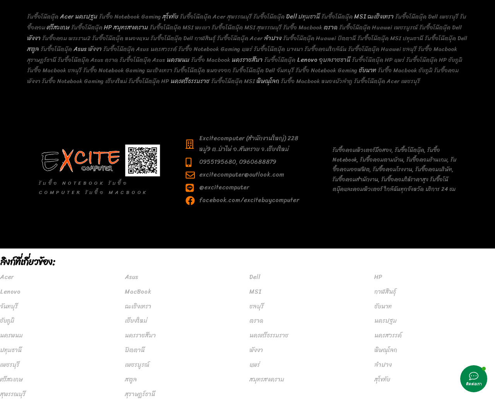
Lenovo (307, 59)
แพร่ (254, 364)
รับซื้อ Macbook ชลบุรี (54, 70)
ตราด (331, 27)
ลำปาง (273, 38)
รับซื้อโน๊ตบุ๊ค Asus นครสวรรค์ (140, 49)
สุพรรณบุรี (13, 394)
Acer (66, 16)
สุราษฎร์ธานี (140, 394)
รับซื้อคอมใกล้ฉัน (325, 49)
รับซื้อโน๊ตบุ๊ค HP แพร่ (378, 60)
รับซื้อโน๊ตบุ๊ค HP (149, 81)
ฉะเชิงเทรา (380, 16)
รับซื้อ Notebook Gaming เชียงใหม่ (84, 81)
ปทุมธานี (11, 350)
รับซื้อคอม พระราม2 (66, 38)
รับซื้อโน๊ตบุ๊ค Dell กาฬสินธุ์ (182, 38)
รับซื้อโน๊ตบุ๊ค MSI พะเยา (180, 27)
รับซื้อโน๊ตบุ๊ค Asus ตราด (88, 60)
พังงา (34, 38)
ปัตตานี (135, 350)
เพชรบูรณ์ (137, 364)
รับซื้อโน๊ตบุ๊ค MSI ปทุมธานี (390, 38)
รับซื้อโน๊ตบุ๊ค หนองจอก (202, 70)
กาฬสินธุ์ (385, 291)
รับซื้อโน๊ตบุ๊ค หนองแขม (120, 38)
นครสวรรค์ (388, 335)
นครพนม (178, 59)
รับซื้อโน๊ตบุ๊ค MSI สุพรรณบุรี (247, 27)
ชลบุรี (256, 306)
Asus (80, 49)
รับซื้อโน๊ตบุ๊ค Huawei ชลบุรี (382, 49)
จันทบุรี (9, 306)
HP (108, 27)
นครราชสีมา (247, 59)
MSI (360, 16)
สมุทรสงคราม (130, 27)
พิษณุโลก (267, 81)
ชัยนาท (367, 70)
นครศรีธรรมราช (190, 81)
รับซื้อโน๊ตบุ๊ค (43, 17)
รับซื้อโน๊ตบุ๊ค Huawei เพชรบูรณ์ (378, 27)
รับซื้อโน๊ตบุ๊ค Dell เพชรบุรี (426, 17)
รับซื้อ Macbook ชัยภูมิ (405, 70)
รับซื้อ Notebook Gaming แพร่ (215, 49)
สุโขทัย (170, 16)
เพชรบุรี (9, 364)
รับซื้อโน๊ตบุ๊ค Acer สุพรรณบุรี (216, 17)
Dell (291, 16)
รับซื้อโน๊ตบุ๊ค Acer (240, 38)
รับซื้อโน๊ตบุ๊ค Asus (143, 60)
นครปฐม (86, 16)
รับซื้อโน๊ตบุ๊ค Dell (440, 27)
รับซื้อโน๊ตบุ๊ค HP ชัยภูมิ (434, 60)
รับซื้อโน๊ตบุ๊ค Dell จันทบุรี (263, 70)
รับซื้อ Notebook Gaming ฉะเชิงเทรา (127, 70)
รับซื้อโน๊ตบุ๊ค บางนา (278, 49)
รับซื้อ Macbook (303, 27)
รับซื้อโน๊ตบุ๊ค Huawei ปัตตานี (319, 38)
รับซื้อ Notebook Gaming (130, 17)
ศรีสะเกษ (58, 27)
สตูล (33, 49)
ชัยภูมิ (7, 320)
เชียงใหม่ (136, 320)
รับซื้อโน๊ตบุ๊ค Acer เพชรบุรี (387, 81)
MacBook (138, 291)
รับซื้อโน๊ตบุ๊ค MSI (233, 81)
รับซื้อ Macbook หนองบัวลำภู (316, 81)
